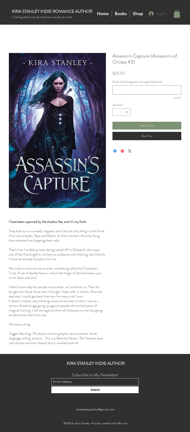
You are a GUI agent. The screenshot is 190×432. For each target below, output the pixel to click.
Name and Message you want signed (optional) (137, 82)
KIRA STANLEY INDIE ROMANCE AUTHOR (52, 11)
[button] (121, 13)
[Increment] (127, 112)
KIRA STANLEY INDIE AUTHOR (95, 363)
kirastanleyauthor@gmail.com (95, 409)
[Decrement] (115, 112)
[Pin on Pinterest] (122, 151)
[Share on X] (129, 151)
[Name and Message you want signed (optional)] (147, 90)
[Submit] (95, 389)
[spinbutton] (121, 112)
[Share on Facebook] (115, 151)
